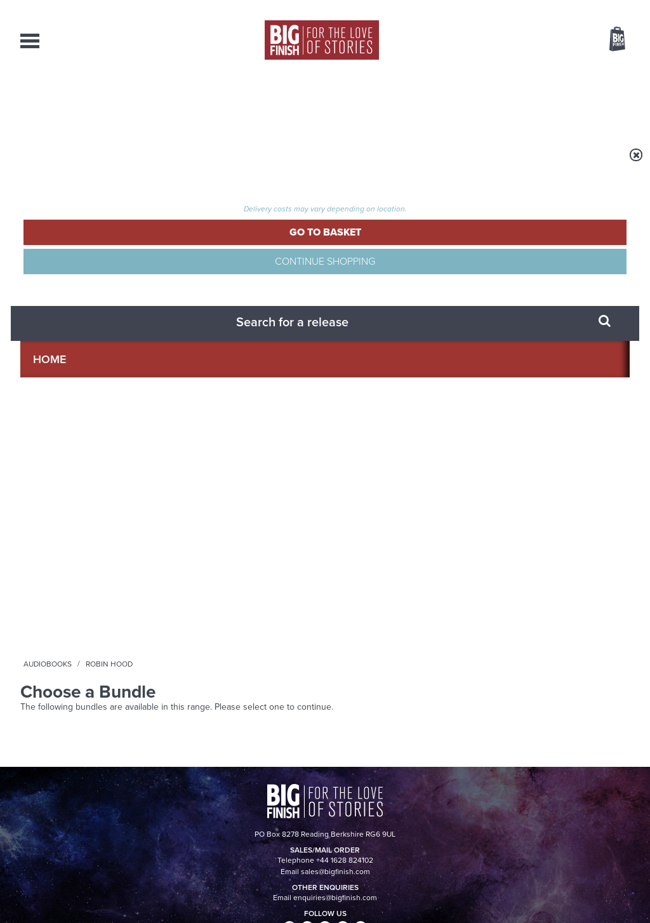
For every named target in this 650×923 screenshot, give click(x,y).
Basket (609, 40)
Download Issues (600, 805)
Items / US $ (550, 40)
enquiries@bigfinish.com (350, 793)
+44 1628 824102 (246, 781)
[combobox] (514, 73)
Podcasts (449, 101)
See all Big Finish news (565, 444)
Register (600, 8)
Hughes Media (86, 904)
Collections (192, 101)
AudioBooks (88, 101)
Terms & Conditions (288, 889)
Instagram (454, 319)
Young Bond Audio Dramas (206, 465)
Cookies (236, 889)
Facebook (381, 319)
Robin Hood (205, 163)
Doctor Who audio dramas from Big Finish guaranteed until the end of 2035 (534, 485)
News (374, 101)
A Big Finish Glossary (188, 592)
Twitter (417, 319)
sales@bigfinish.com (234, 793)
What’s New (294, 101)
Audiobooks (143, 163)
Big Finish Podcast (464, 331)
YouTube (494, 319)
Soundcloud (547, 319)
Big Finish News (79, 441)
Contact (599, 101)
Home (94, 163)
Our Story (613, 782)
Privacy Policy (47, 376)
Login (560, 8)
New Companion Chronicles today (523, 602)
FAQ (622, 793)
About (526, 101)
